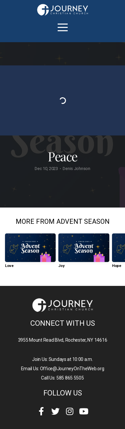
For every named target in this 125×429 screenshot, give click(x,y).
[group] (30, 253)
